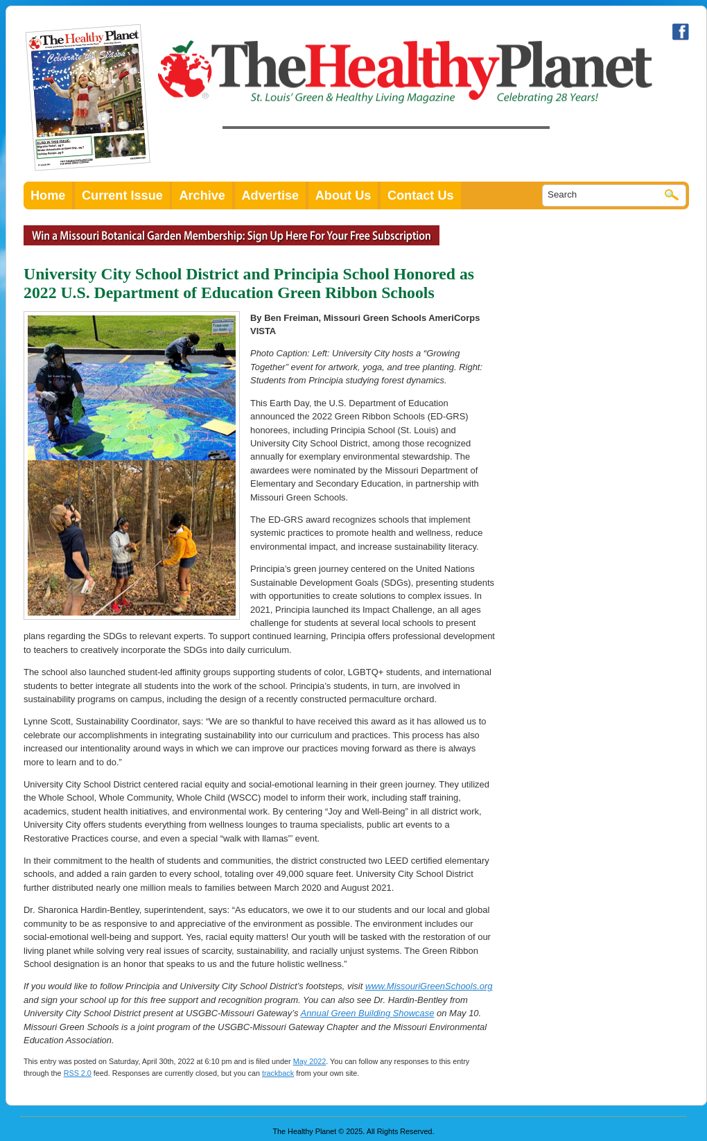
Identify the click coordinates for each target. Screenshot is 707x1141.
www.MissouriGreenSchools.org (429, 986)
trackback (278, 1073)
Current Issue (122, 195)
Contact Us (420, 195)
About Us (343, 195)
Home (47, 195)
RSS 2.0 (77, 1073)
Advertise (270, 195)
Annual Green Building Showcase (368, 1013)
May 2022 (309, 1061)
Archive (202, 195)
